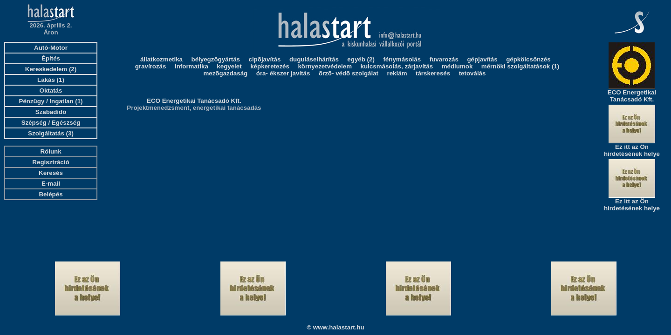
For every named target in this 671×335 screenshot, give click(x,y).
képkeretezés (269, 66)
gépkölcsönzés (528, 59)
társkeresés (433, 73)
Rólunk (50, 151)
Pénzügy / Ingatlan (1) (51, 101)
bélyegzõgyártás (216, 59)
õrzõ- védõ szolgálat (348, 73)
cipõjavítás (265, 59)
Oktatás (51, 90)
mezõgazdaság (225, 73)
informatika (191, 66)
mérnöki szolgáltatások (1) (520, 66)
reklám (397, 73)
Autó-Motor (51, 47)
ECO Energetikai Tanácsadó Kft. (194, 100)
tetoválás (472, 73)
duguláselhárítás (314, 59)
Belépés (50, 194)
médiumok (457, 66)
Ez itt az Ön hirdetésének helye (632, 150)
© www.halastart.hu (335, 327)
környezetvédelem (325, 66)
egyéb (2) (361, 59)
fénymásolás (402, 59)
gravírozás (150, 66)
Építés (50, 58)
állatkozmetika (161, 59)
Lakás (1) (50, 79)
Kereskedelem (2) (50, 69)
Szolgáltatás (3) (51, 133)
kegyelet (229, 66)
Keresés (51, 172)
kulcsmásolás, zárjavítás (397, 66)
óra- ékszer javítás (283, 73)
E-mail (50, 183)
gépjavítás (482, 59)
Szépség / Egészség (51, 122)
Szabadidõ (51, 111)
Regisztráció (50, 162)
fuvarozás (444, 59)
